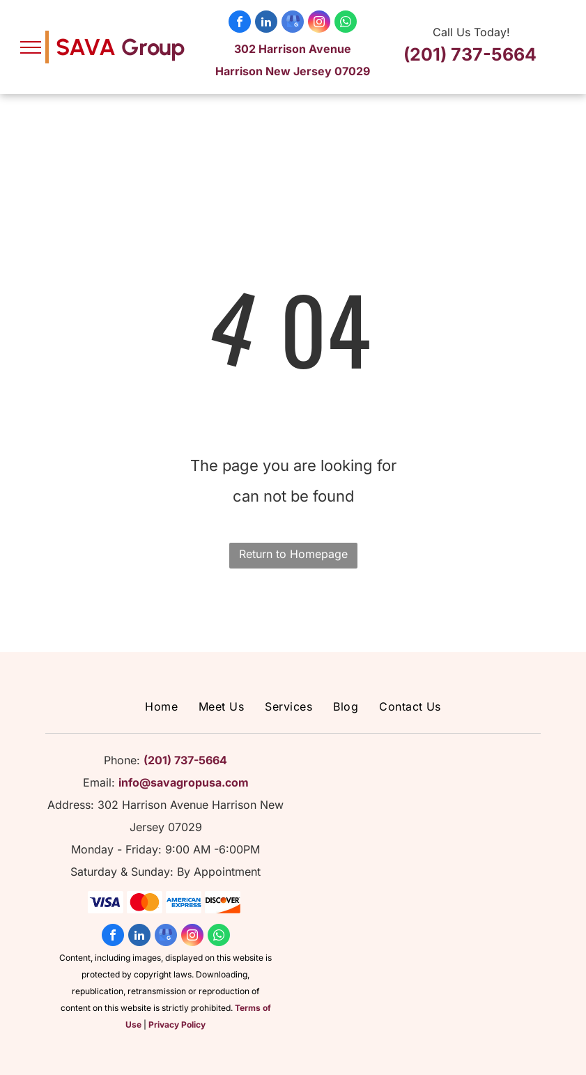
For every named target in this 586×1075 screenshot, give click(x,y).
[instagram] (319, 23)
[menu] (31, 47)
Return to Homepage (293, 554)
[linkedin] (266, 23)
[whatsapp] (345, 23)
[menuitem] (161, 706)
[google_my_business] (293, 23)
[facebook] (240, 23)
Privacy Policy (177, 1024)
